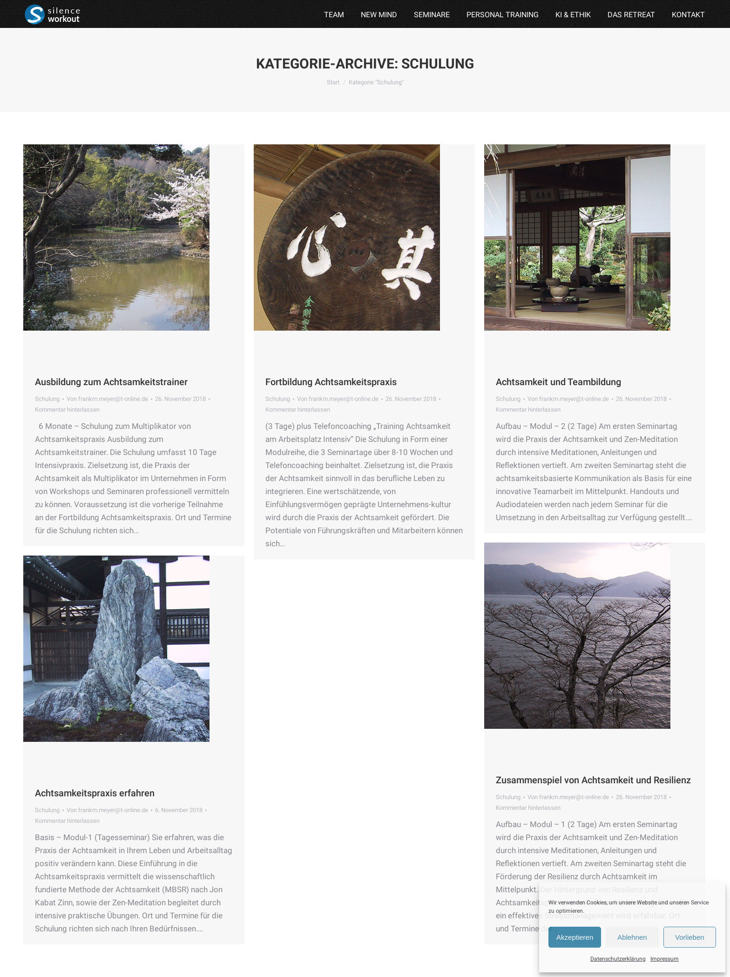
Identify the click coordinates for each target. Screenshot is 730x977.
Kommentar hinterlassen (67, 409)
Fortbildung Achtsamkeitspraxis (331, 381)
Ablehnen (632, 937)
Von (107, 398)
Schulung (47, 398)
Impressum (664, 959)
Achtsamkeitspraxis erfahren (95, 793)
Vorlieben (689, 937)
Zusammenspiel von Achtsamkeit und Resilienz (593, 780)
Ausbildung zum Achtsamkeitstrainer (111, 381)
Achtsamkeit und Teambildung (558, 381)
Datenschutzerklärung (618, 959)
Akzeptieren (574, 937)
